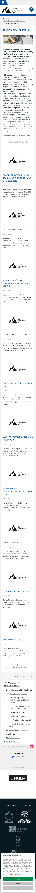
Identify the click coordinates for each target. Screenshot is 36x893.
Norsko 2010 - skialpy (14, 640)
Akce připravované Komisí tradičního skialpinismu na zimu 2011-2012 (17, 178)
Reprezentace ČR (20, 712)
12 (27, 665)
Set (18, 888)
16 (13, 667)
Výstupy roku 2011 (12, 230)
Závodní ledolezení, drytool (17, 730)
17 (16, 667)
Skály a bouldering (13, 738)
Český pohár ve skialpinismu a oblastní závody (20, 700)
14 (6, 667)
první (5, 665)
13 (31, 665)
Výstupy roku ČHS (13, 742)
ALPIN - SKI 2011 (10, 543)
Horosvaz (6, 18)
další (20, 667)
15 (10, 667)
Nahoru (24, 676)
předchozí (13, 665)
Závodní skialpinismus (18, 694)
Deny (18, 883)
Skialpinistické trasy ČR (22, 720)
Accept (18, 879)
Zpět (16, 676)
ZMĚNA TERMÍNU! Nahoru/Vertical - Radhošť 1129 (17, 491)
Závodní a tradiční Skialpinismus (14, 21)
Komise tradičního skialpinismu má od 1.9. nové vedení (17, 283)
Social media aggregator (18, 767)
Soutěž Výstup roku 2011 (16, 335)
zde (28, 136)
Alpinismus (10, 734)
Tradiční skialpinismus (18, 716)
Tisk (31, 676)
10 (21, 665)
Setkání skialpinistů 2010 (16, 591)
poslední (27, 667)
